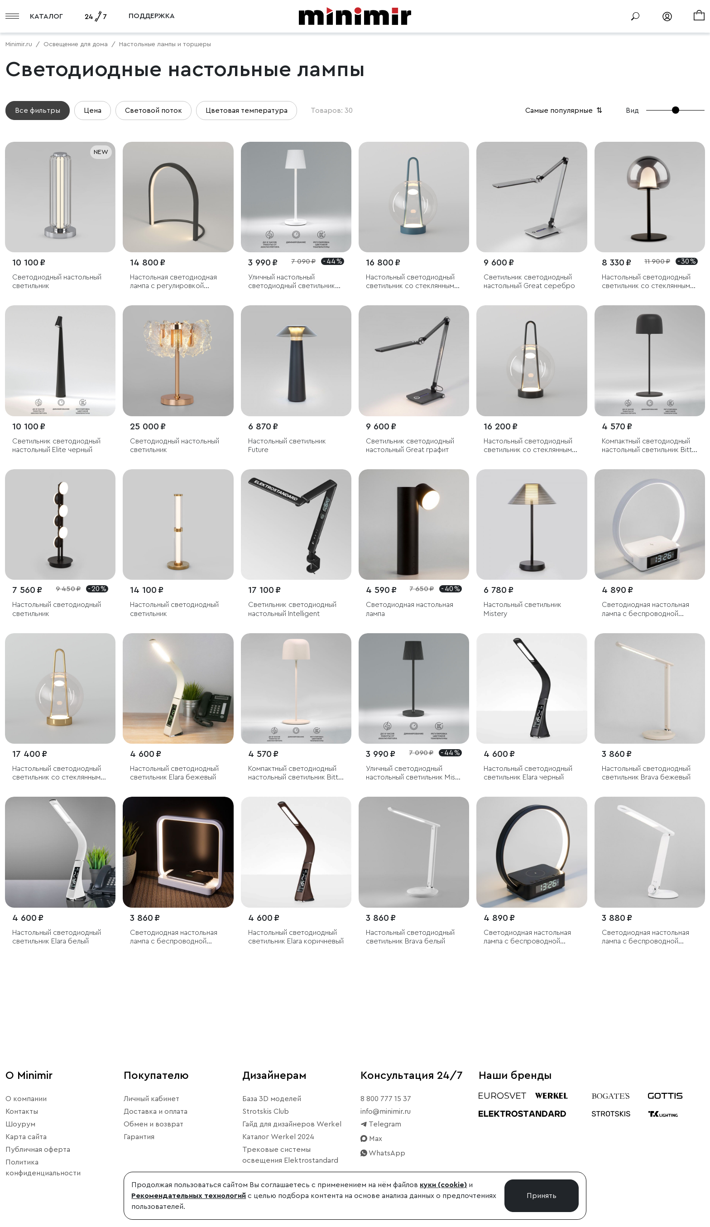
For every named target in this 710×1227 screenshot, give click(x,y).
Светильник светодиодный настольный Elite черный (56, 445)
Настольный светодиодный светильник (56, 609)
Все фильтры (37, 110)
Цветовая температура (247, 110)
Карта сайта (26, 1136)
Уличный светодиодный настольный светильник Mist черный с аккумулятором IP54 (412, 773)
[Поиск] (635, 16)
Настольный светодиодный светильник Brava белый (410, 937)
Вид (632, 110)
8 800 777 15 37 (385, 1098)
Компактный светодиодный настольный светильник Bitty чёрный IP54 (649, 446)
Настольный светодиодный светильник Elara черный (528, 773)
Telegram (380, 1124)
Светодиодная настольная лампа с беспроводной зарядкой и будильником (645, 609)
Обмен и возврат (153, 1124)
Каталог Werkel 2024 (278, 1136)
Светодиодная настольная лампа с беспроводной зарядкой (645, 937)
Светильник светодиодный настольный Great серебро (529, 281)
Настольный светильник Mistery (522, 609)
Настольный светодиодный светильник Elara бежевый (174, 773)
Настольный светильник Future (287, 445)
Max (371, 1138)
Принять (541, 1195)
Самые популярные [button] (564, 110)
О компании (26, 1098)
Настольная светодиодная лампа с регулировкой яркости (173, 282)
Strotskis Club (265, 1111)
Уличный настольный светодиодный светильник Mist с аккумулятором (291, 282)
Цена (92, 110)
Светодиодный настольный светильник (56, 281)
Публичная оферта (37, 1149)
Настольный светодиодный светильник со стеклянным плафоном (410, 282)
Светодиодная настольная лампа (409, 609)
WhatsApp (382, 1153)
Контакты (21, 1111)
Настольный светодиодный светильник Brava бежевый (646, 773)
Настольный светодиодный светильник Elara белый (56, 937)
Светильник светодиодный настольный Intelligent (292, 609)
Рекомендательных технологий (188, 1195)
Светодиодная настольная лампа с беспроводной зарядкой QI (173, 937)
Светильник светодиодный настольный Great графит (410, 445)
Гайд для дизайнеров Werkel (291, 1124)
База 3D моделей (271, 1098)
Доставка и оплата (155, 1111)
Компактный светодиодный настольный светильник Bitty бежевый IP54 (295, 773)
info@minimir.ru (385, 1111)
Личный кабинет (151, 1098)
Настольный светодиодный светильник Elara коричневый (296, 937)
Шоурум (20, 1124)
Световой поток (153, 110)
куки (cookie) (443, 1185)
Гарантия (139, 1136)
